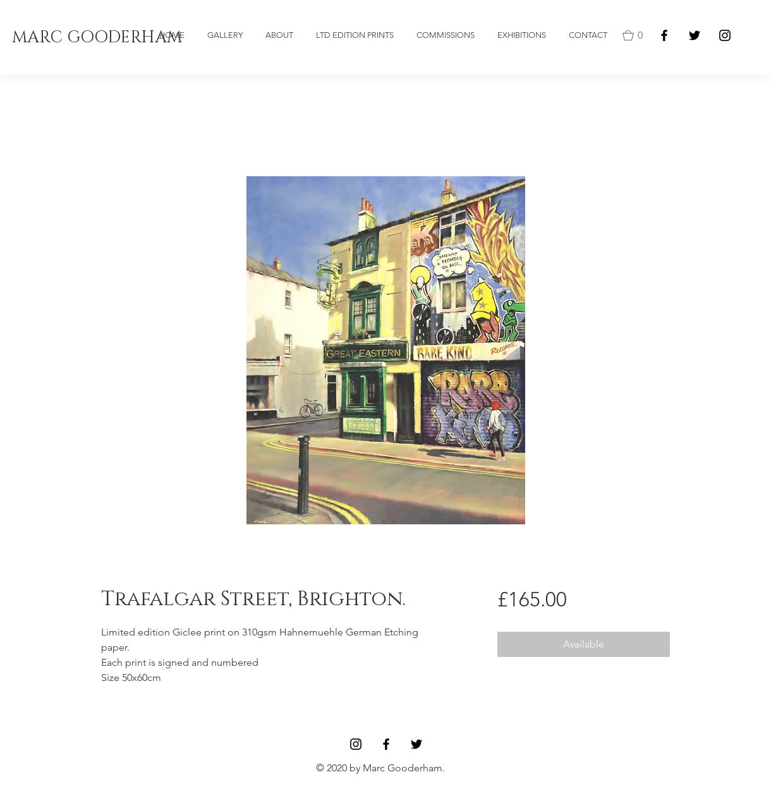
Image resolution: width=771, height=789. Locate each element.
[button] (635, 35)
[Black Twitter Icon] (694, 35)
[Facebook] (664, 35)
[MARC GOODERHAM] (97, 38)
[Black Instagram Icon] (724, 35)
